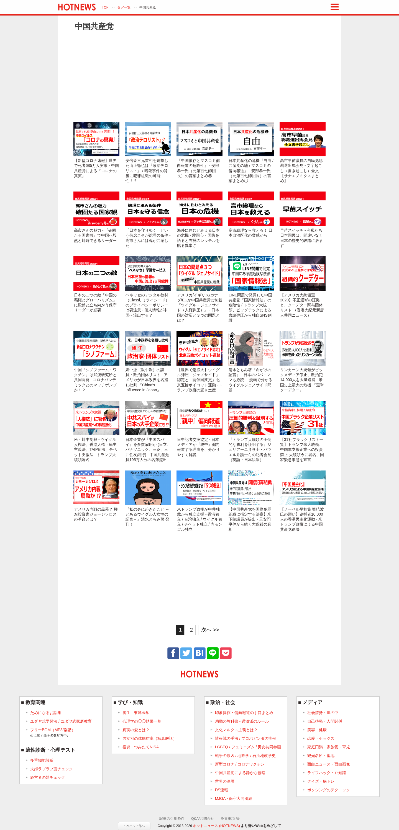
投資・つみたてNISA (140, 747)
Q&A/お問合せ (202, 818)
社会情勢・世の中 (322, 712)
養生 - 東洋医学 (135, 712)
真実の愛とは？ (136, 730)
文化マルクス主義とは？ (236, 730)
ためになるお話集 (45, 712)
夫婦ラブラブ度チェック (51, 769)
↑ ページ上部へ (134, 826)
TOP (105, 7)
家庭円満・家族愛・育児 (328, 747)
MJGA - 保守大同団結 (233, 798)
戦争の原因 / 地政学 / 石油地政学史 (245, 755)
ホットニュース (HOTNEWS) (216, 826)
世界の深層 (224, 781)
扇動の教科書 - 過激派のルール (242, 721)
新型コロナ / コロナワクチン (240, 764)
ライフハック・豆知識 (326, 772)
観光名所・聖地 (320, 755)
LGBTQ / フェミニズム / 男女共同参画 (248, 747)
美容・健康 (317, 730)
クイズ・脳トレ (320, 781)
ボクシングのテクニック (328, 790)
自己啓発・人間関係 (324, 721)
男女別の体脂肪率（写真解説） (149, 738)
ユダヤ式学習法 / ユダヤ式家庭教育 (61, 721)
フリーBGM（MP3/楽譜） (52, 733)
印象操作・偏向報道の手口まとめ (244, 712)
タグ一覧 (124, 7)
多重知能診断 (41, 760)
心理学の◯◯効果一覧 (141, 721)
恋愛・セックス (320, 738)
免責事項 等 (230, 818)
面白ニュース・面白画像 (328, 764)
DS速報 (221, 790)
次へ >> (210, 630)
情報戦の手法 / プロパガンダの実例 (246, 738)
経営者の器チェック (47, 777)
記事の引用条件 (172, 818)
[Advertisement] (199, 76)
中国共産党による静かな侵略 (240, 772)
